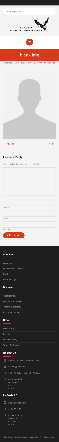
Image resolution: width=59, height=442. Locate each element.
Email (6, 218)
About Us (7, 263)
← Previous (8, 144)
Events (6, 334)
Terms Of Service (11, 345)
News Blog (8, 329)
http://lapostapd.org (17, 403)
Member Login (10, 279)
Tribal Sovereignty (12, 307)
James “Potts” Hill (47, 63)
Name (6, 207)
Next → (52, 144)
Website (7, 229)
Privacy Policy (10, 339)
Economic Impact (11, 312)
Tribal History (9, 296)
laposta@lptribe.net (17, 367)
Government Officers (13, 268)
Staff (5, 274)
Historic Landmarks (12, 301)
